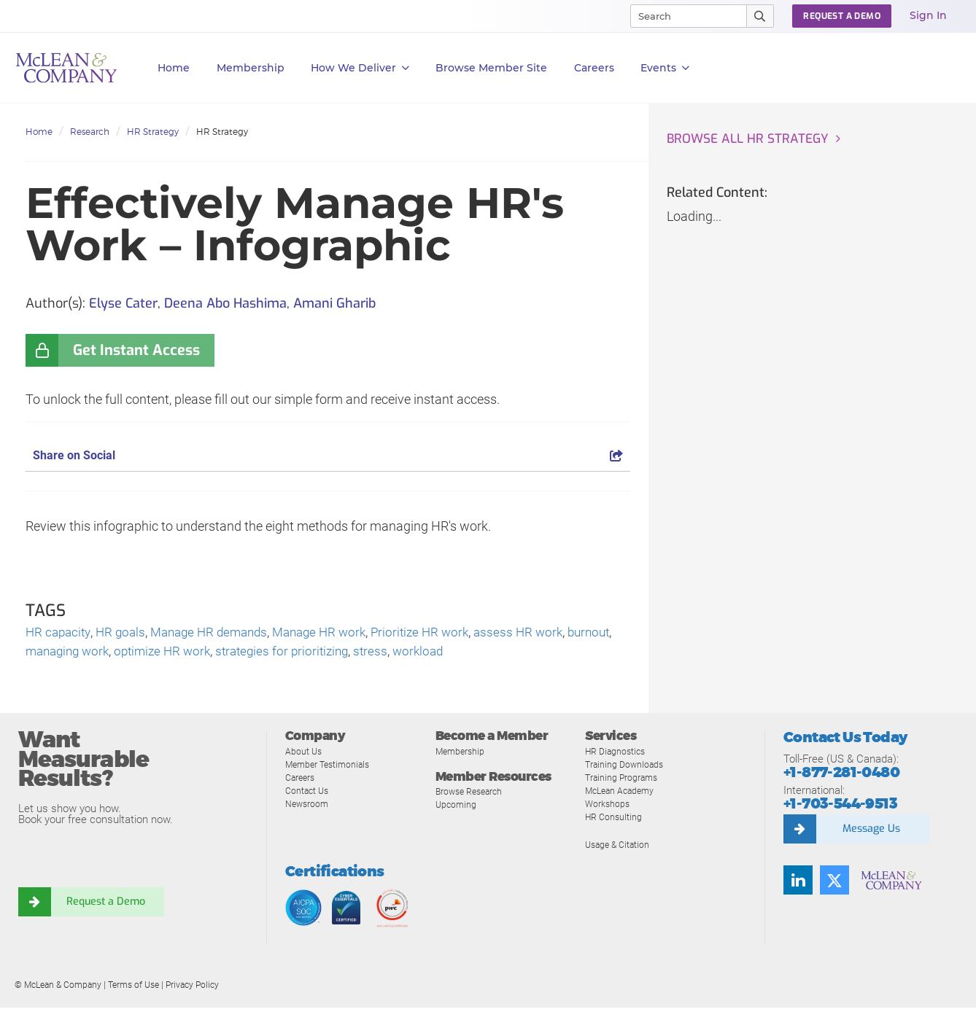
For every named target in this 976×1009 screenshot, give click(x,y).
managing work (121, 653)
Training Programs (623, 779)
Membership (250, 67)
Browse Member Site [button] (491, 67)
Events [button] (664, 68)
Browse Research (471, 792)
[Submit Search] (760, 16)
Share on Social (328, 455)
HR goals (125, 633)
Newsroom (308, 805)
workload (488, 653)
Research (89, 131)
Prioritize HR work (441, 633)
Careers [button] (594, 67)
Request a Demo (105, 904)
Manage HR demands (218, 633)
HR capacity (60, 633)
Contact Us (308, 792)
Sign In (928, 15)
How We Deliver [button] (360, 68)
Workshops (608, 805)
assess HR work (543, 633)
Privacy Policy (192, 986)
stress (439, 653)
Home (174, 67)
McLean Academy (622, 792)
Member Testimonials (330, 765)
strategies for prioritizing (347, 653)
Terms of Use (133, 986)
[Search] (682, 16)
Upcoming (457, 805)
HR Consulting (614, 818)
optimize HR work (221, 653)
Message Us (871, 831)
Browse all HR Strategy (750, 139)
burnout (48, 653)
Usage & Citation (619, 846)
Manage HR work (335, 633)
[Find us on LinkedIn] (798, 882)
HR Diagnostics (617, 752)
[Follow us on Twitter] (834, 882)
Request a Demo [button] (841, 16)
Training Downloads (626, 765)
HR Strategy (153, 131)
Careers (301, 779)
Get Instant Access (136, 350)
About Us (304, 752)
